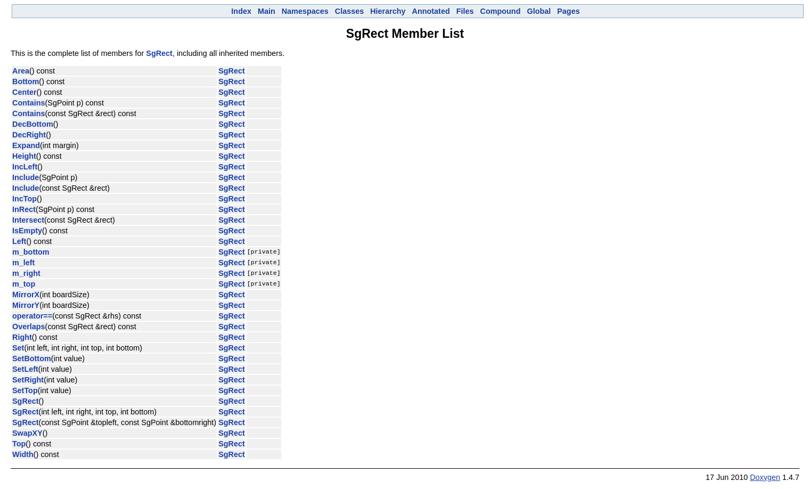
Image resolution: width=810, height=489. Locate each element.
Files (465, 11)
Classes (349, 11)
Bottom (25, 81)
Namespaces (305, 11)
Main (266, 11)
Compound (500, 11)
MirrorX (25, 294)
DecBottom (32, 124)
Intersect (28, 220)
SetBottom (31, 358)
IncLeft (24, 166)
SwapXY (27, 433)
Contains (28, 103)
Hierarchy (387, 11)
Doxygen (765, 477)
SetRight (28, 380)
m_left (23, 262)
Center (24, 92)
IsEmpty (27, 230)
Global (539, 11)
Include (25, 177)
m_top (23, 284)
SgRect (159, 53)
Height (24, 156)
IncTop (24, 198)
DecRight (29, 135)
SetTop (25, 390)
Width (23, 454)
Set (18, 348)
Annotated (431, 11)
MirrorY (25, 305)
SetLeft (25, 369)
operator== (32, 316)
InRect (24, 209)
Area (20, 71)
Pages (568, 11)
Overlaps (28, 326)
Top (19, 443)
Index (241, 11)
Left (19, 241)
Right (22, 337)
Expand (26, 145)
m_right (26, 273)
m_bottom (31, 252)
